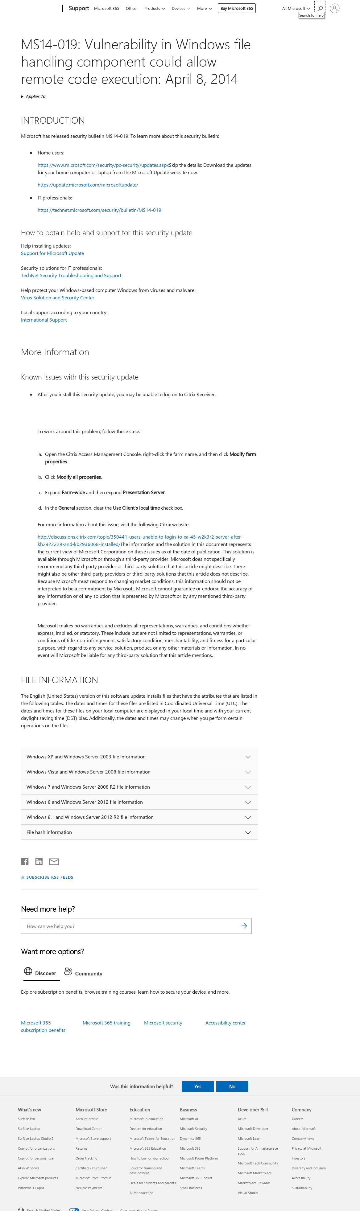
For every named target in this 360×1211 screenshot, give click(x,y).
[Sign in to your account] (334, 8)
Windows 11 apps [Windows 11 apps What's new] (31, 1187)
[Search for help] (319, 8)
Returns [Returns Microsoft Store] (81, 1148)
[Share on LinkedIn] (36, 860)
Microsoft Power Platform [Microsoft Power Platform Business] (199, 1158)
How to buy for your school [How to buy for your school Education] (149, 1158)
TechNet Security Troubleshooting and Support (71, 275)
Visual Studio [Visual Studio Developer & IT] (248, 1192)
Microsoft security (163, 1022)
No (232, 1086)
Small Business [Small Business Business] (191, 1187)
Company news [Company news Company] (303, 1138)
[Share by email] (51, 860)
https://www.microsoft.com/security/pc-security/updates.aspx (103, 165)
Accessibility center (225, 1022)
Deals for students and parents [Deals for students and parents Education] (153, 1182)
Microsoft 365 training (106, 1022)
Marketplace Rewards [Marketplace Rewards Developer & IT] (254, 1182)
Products (152, 8)
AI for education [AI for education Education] (141, 1192)
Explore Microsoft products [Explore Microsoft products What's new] (38, 1178)
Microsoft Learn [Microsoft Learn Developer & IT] (249, 1138)
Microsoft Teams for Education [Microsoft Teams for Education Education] (152, 1138)
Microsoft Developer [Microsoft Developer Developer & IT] (253, 1128)
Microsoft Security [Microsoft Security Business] (193, 1128)
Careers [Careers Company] (298, 1118)
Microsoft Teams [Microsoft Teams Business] (192, 1168)
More (202, 8)
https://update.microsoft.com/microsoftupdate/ (88, 184)
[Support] (78, 8)
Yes (197, 1086)
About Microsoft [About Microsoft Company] (304, 1128)
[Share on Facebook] (25, 860)
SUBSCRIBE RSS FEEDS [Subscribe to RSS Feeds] (50, 877)
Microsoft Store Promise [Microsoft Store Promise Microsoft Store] (94, 1178)
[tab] (41, 973)
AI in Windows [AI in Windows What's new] (28, 1168)
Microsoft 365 (106, 8)
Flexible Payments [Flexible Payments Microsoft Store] (89, 1187)
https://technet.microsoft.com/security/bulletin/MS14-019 (99, 210)
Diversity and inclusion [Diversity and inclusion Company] (309, 1168)
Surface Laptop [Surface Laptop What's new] (29, 1128)
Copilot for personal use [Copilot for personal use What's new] (36, 1158)
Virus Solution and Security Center (57, 297)
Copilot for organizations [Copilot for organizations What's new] (36, 1148)
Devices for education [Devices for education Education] (146, 1128)
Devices (178, 8)
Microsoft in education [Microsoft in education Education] (146, 1118)
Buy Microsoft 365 (237, 8)
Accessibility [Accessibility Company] (301, 1178)
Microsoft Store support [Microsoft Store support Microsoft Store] (93, 1138)
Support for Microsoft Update (52, 253)
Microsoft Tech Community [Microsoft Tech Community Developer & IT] (258, 1163)
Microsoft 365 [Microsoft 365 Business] (190, 1148)
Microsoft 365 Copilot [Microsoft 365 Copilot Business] (196, 1178)
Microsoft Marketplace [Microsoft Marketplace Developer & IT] (255, 1173)
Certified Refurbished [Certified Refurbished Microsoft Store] (91, 1168)
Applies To (35, 96)
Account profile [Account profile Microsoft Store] (87, 1118)
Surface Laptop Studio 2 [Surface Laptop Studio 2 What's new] (35, 1138)
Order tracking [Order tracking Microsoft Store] (86, 1158)
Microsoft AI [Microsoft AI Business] (189, 1118)
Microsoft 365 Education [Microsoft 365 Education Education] (148, 1148)
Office (131, 8)
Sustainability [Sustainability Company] (302, 1187)
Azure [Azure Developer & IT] (242, 1118)
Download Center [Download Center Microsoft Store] (89, 1128)
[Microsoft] (39, 8)
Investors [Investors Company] (298, 1158)
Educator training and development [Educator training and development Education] (146, 1170)
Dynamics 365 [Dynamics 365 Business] (190, 1138)
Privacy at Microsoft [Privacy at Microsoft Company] (306, 1148)
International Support (44, 319)
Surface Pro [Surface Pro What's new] (26, 1118)
